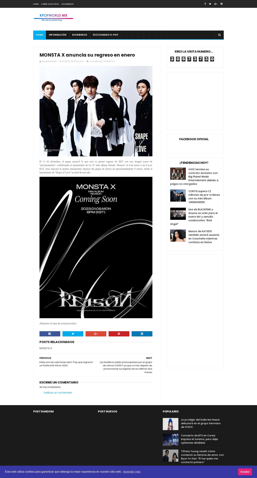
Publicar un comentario (58, 392)
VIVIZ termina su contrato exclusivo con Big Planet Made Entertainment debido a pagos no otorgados (194, 177)
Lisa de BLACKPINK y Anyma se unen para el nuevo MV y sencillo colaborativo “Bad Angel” (194, 217)
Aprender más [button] (132, 471)
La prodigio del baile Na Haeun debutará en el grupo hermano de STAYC (201, 423)
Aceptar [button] (245, 471)
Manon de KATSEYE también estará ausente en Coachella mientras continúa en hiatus (203, 237)
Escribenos (68, 4)
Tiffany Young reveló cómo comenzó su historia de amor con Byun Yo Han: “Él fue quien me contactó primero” (202, 457)
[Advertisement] (161, 19)
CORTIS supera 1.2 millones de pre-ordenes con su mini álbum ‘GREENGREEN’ (204, 196)
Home (36, 4)
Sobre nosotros (50, 4)
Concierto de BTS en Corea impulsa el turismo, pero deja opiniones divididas (199, 439)
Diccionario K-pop (105, 34)
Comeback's (96, 61)
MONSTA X (109, 61)
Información (58, 34)
